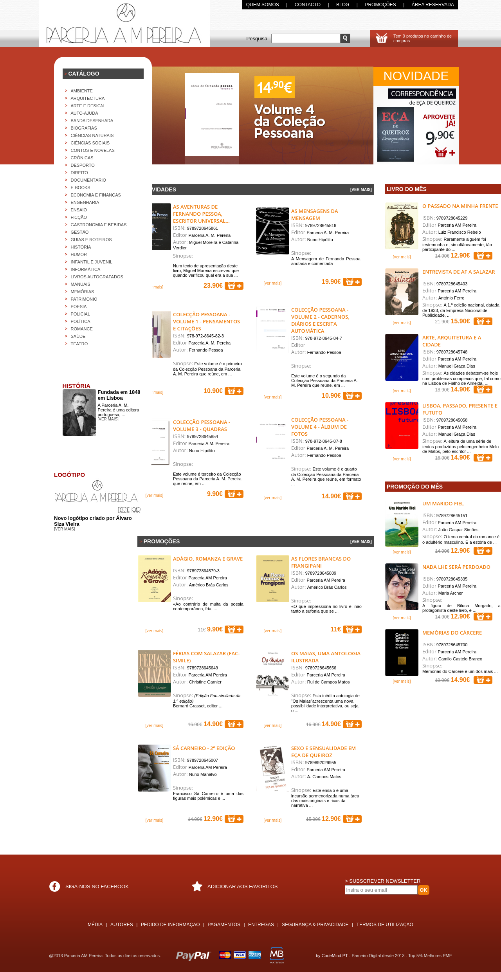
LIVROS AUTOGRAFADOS (97, 276)
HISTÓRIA (81, 247)
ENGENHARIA (85, 202)
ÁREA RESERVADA (433, 4)
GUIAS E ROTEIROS (91, 239)
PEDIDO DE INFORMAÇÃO (170, 924)
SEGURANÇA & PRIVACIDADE (315, 924)
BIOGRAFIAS (84, 128)
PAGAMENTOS (224, 924)
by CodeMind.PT (332, 955)
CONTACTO (308, 4)
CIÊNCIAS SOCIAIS (90, 143)
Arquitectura (88, 98)
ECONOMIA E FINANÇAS (96, 195)
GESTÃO (80, 232)
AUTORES (121, 924)
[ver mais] (154, 287)
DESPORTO (83, 165)
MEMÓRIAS (82, 291)
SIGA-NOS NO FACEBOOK (97, 886)
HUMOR (79, 254)
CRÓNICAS (82, 157)
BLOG (342, 4)
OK (423, 890)
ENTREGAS (261, 924)
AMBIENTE (82, 90)
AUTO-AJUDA (84, 113)
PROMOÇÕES (380, 4)
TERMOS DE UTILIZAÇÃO (385, 924)
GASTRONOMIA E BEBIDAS (99, 224)
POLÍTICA (80, 321)
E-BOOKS (80, 187)
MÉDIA (95, 924)
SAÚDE (78, 336)
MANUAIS (80, 284)
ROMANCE (82, 328)
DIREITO (79, 172)
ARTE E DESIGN (87, 105)
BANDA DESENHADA (92, 120)
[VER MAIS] (361, 190)
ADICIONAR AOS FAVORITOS (242, 886)
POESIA (79, 306)
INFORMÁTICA (86, 269)
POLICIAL (80, 314)
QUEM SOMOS (262, 4)
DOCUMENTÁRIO (88, 180)
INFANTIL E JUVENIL (92, 262)
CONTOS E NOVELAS (93, 150)
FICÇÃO (79, 217)
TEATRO (79, 343)
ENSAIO (79, 209)
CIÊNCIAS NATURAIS (92, 135)
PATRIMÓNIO (84, 299)
